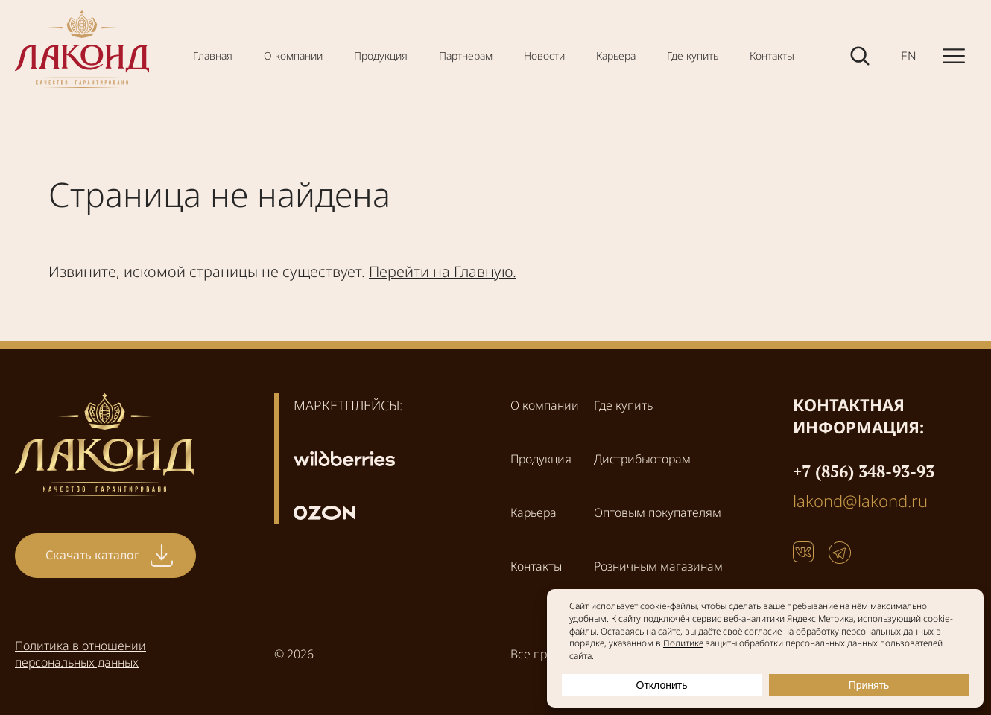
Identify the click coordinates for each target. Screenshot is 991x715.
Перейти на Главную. (442, 271)
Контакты (772, 55)
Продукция (381, 55)
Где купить (692, 55)
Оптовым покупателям (657, 512)
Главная (212, 55)
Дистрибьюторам (642, 459)
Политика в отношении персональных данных (80, 654)
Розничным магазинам (658, 566)
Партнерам (466, 55)
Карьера (616, 55)
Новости (544, 55)
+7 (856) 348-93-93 (863, 471)
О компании (293, 55)
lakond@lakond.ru (860, 500)
